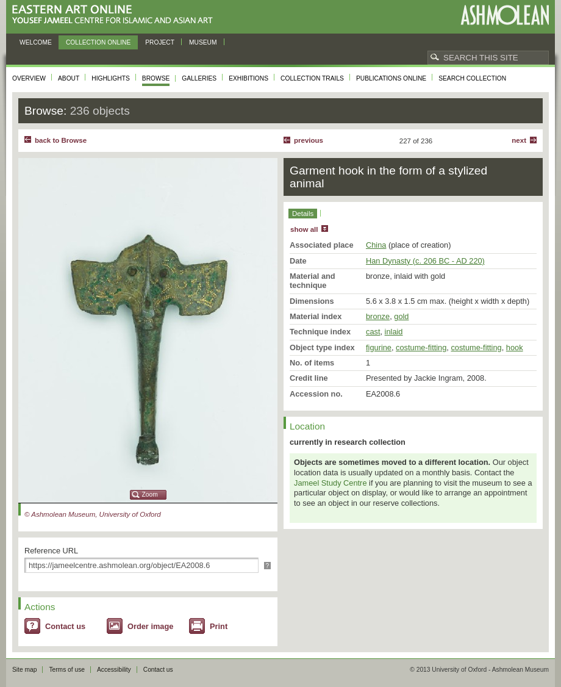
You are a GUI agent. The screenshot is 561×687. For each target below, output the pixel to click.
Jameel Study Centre (330, 482)
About (68, 78)
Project (159, 42)
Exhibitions (248, 78)
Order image (150, 626)
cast (373, 331)
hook (514, 347)
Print (218, 626)
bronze (378, 316)
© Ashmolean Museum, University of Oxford (92, 514)
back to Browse (61, 140)
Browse (156, 78)
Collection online (98, 42)
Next (519, 140)
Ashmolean (504, 15)
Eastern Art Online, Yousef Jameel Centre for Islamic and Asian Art (115, 15)
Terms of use (67, 669)
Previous (308, 140)
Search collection (472, 78)
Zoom (150, 494)
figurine (378, 347)
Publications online (391, 78)
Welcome (36, 42)
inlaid (394, 331)
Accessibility (114, 669)
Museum (203, 42)
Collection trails (312, 78)
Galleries (199, 78)
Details (302, 213)
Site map (24, 669)
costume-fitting (421, 347)
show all (304, 229)
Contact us (65, 626)
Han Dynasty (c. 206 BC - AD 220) (425, 260)
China (376, 245)
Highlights (110, 78)
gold (401, 316)
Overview (29, 78)
